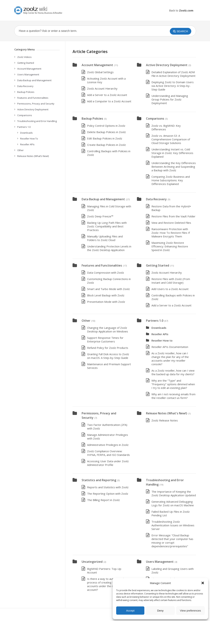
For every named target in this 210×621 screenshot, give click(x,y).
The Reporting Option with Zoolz (107, 493)
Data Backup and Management (103, 199)
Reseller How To (29, 138)
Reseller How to (162, 340)
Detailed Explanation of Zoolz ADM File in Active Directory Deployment (173, 74)
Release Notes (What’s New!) (33, 156)
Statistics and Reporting (99, 480)
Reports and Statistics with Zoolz (108, 487)
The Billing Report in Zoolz (103, 500)
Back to (181, 10)
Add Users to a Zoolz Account (170, 289)
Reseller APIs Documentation (169, 347)
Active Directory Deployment (166, 65)
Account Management (97, 65)
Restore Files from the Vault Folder (173, 216)
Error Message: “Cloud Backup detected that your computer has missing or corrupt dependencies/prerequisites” (172, 540)
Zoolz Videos (24, 57)
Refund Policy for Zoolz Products (107, 348)
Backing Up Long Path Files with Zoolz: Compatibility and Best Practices (107, 226)
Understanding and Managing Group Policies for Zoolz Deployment (169, 99)
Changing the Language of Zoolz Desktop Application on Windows (107, 329)
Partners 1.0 (154, 321)
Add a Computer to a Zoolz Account (109, 101)
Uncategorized (92, 562)
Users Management (160, 562)
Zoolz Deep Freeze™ (100, 216)
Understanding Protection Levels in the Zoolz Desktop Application (109, 248)
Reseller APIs (159, 334)
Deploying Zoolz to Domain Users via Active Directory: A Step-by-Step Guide (172, 85)
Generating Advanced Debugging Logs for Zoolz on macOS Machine (172, 503)
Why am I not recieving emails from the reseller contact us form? (173, 396)
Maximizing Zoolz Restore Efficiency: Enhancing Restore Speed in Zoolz (169, 246)
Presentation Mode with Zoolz (106, 301)
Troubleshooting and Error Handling (37, 121)
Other (86, 321)
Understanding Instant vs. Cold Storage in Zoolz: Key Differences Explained (172, 152)
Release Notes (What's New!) (166, 413)
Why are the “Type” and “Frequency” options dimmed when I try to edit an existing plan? (173, 384)
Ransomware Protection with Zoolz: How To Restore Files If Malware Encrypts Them (170, 232)
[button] (203, 583)
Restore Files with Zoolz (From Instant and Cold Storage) (170, 280)
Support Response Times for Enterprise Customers (105, 339)
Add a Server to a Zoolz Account (107, 95)
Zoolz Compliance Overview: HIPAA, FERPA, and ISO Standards (108, 453)
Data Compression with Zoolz (105, 272)
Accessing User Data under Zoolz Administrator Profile (108, 463)
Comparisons (155, 119)
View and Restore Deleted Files (171, 222)
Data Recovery (156, 199)
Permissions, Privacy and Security (35, 103)
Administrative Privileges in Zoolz (108, 445)
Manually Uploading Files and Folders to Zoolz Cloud (105, 238)
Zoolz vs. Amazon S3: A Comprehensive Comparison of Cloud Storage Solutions (170, 139)
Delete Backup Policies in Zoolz (106, 132)
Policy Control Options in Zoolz (106, 125)
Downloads (158, 328)
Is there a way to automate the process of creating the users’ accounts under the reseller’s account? (106, 584)
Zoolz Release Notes (164, 420)
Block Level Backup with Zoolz (105, 295)
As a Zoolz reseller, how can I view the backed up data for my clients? (173, 372)
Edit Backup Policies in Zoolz (104, 138)
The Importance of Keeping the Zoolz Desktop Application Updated (173, 493)
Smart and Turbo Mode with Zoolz (108, 289)
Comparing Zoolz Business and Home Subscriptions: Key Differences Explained (170, 180)
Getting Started (157, 265)
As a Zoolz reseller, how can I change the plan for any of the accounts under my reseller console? (170, 358)
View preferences (190, 610)
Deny (160, 610)
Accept (130, 610)
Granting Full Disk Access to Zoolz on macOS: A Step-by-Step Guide (108, 356)
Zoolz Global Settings (100, 72)
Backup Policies (92, 119)
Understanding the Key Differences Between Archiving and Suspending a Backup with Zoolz (173, 166)
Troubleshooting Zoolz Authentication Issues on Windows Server (172, 525)
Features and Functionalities (102, 265)
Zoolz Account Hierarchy (102, 88)
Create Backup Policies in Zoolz (106, 145)
